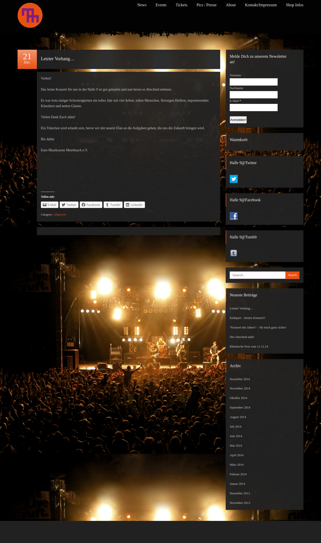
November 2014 (240, 388)
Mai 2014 (236, 445)
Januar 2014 (237, 484)
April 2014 (237, 455)
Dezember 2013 (240, 493)
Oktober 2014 (238, 398)
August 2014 (238, 417)
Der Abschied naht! (242, 337)
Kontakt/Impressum (261, 5)
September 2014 (240, 407)
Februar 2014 (238, 474)
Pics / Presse (207, 5)
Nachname (236, 88)
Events (161, 5)
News (141, 5)
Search (292, 275)
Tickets (182, 5)
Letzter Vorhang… (57, 58)
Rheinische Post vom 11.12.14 (249, 346)
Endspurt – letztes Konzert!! (247, 318)
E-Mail (235, 101)
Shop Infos (294, 5)
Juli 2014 (236, 426)
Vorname (235, 75)
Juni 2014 (236, 436)
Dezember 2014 (240, 379)
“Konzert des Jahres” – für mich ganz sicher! (258, 327)
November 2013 (240, 503)
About (231, 5)
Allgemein (59, 214)
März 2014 (237, 464)
